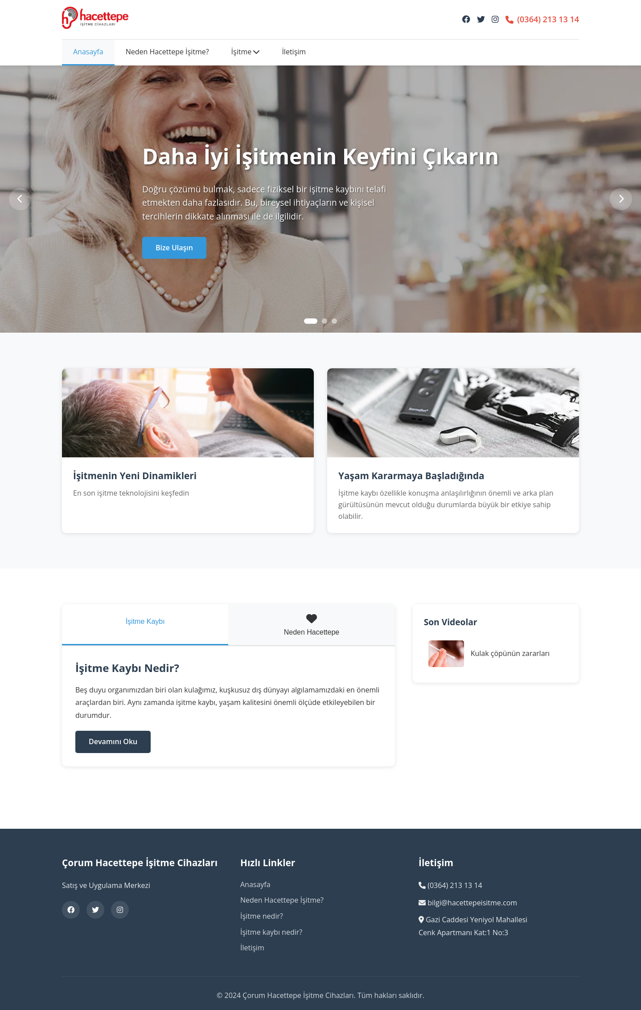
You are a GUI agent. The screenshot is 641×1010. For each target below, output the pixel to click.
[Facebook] (466, 19)
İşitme (245, 52)
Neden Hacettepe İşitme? (167, 52)
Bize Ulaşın (174, 247)
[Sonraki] (621, 199)
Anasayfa (88, 52)
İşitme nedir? (261, 916)
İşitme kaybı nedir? (271, 932)
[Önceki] (20, 199)
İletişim (294, 52)
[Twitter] (481, 19)
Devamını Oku (113, 741)
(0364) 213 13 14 (542, 19)
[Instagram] (495, 19)
